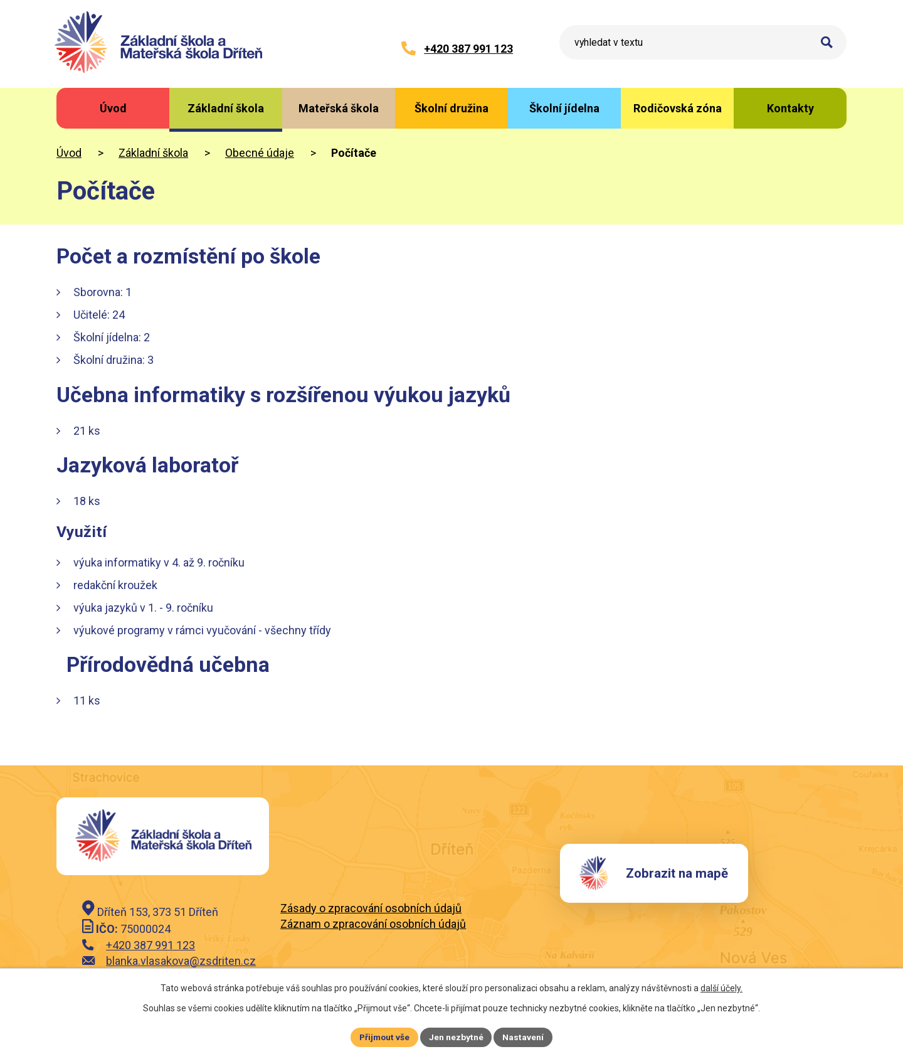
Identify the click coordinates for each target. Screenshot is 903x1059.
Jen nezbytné (457, 1036)
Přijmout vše (384, 1036)
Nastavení (524, 1036)
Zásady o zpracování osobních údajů (371, 908)
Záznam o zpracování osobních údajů (373, 923)
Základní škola (153, 152)
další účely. (721, 987)
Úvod (69, 152)
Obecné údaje (259, 152)
